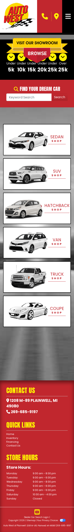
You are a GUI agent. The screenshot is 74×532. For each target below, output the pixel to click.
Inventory (12, 438)
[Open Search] (29, 97)
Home (10, 434)
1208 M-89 (20, 400)
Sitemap (30, 520)
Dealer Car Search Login (36, 517)
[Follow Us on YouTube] (37, 512)
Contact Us (13, 445)
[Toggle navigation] (68, 16)
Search (59, 97)
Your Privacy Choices (51, 520)
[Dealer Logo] (19, 16)
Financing (12, 441)
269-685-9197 (24, 412)
